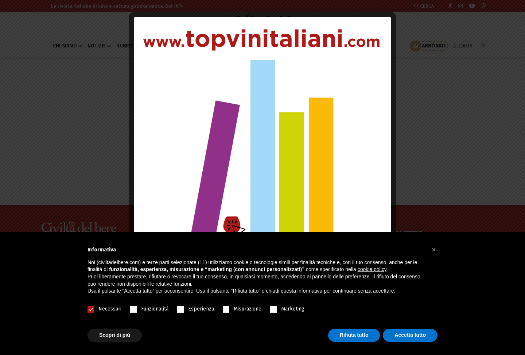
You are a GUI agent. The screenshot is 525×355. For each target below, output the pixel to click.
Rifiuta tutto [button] (354, 335)
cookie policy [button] (372, 269)
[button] (434, 249)
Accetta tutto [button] (410, 335)
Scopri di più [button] (114, 335)
